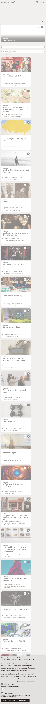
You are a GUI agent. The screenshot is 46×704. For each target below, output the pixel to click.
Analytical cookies (8, 688)
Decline (4, 700)
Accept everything (24, 700)
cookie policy (30, 681)
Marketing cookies (8, 693)
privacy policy (21, 681)
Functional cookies (7, 684)
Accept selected (12, 700)
